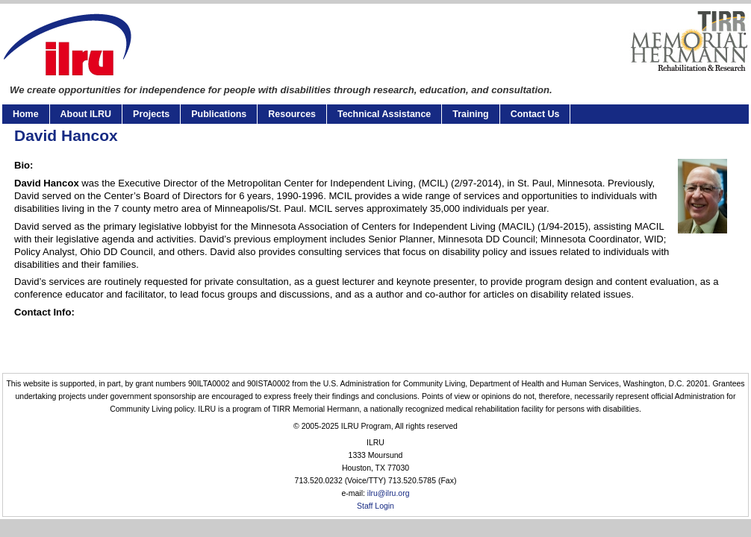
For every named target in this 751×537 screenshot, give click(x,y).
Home (26, 114)
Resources (292, 114)
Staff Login (375, 506)
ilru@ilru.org (388, 493)
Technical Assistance (384, 114)
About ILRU (85, 114)
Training (470, 114)
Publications (218, 114)
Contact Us (535, 114)
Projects (151, 114)
